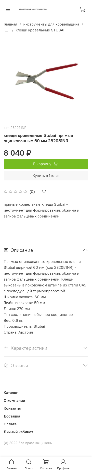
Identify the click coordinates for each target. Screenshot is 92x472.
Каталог (11, 392)
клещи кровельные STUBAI (40, 29)
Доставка (12, 416)
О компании (14, 400)
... (6, 30)
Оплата (10, 423)
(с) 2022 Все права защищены (28, 443)
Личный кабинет (18, 431)
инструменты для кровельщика (51, 24)
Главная (10, 24)
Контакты (12, 408)
